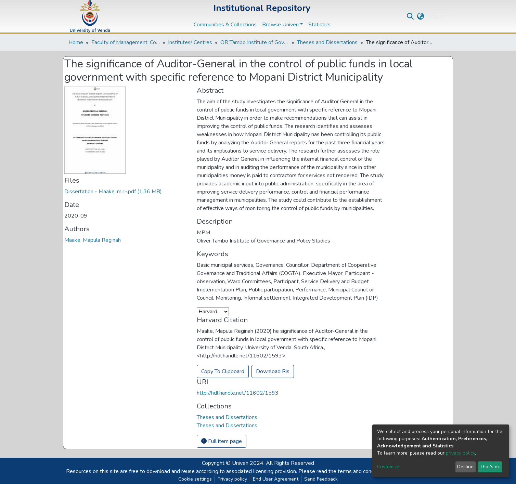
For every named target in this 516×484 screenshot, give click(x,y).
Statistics (319, 24)
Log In (435, 16)
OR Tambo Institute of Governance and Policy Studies (254, 42)
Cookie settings (195, 479)
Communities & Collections (225, 24)
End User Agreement (275, 479)
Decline (465, 466)
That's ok (490, 466)
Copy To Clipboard (222, 371)
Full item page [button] (221, 441)
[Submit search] (410, 16)
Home (75, 42)
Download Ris (272, 371)
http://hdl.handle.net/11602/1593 (238, 393)
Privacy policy (232, 479)
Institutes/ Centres (190, 42)
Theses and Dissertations (327, 42)
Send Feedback (321, 479)
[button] (420, 16)
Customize (388, 466)
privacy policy (460, 453)
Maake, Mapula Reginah (92, 240)
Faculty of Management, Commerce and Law (125, 42)
